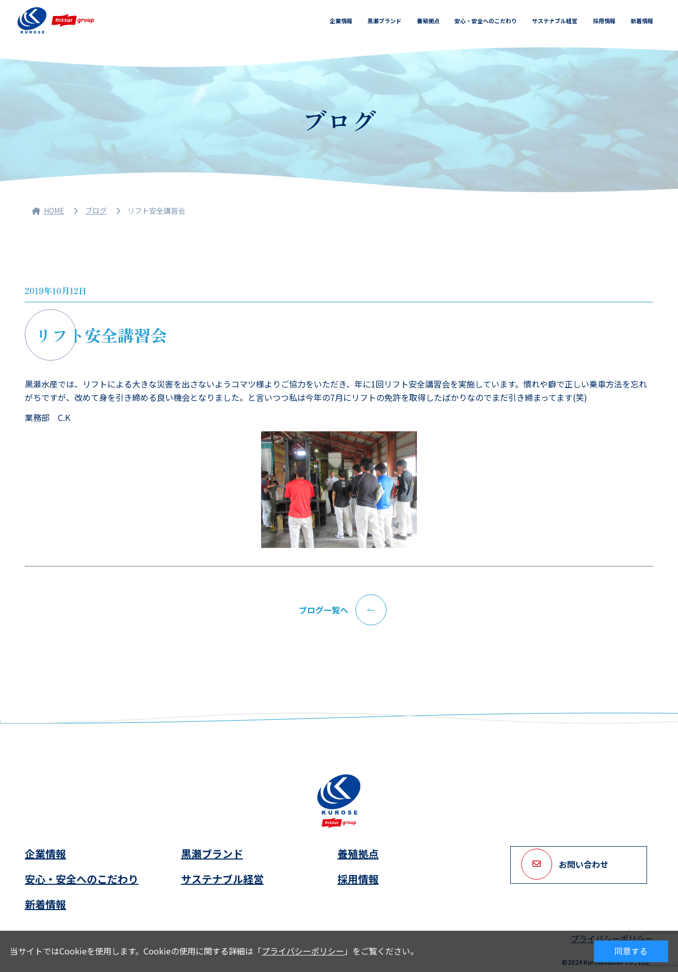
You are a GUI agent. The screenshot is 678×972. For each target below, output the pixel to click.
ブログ (96, 210)
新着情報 (642, 21)
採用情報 (604, 21)
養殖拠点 (428, 21)
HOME (48, 210)
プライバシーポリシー (303, 951)
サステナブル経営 (554, 21)
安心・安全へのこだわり (486, 21)
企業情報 (341, 21)
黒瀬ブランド (384, 21)
